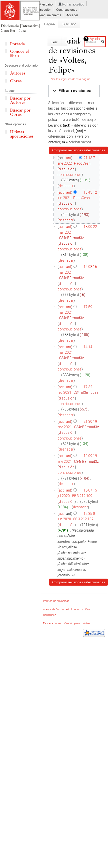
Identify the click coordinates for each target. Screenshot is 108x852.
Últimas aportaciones (22, 134)
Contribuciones (66, 10)
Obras (16, 81)
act (61, 192)
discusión (66, 169)
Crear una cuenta (49, 15)
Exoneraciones (52, 623)
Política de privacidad (56, 601)
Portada (17, 44)
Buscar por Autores (20, 100)
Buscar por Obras (20, 112)
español (47, 4)
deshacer (66, 186)
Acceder (72, 15)
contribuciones (70, 175)
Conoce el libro (19, 53)
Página (49, 24)
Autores (17, 73)
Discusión (44, 10)
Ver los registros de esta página (70, 79)
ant (68, 158)
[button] (74, 91)
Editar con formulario (43, 42)
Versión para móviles (77, 623)
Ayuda (95, 39)
